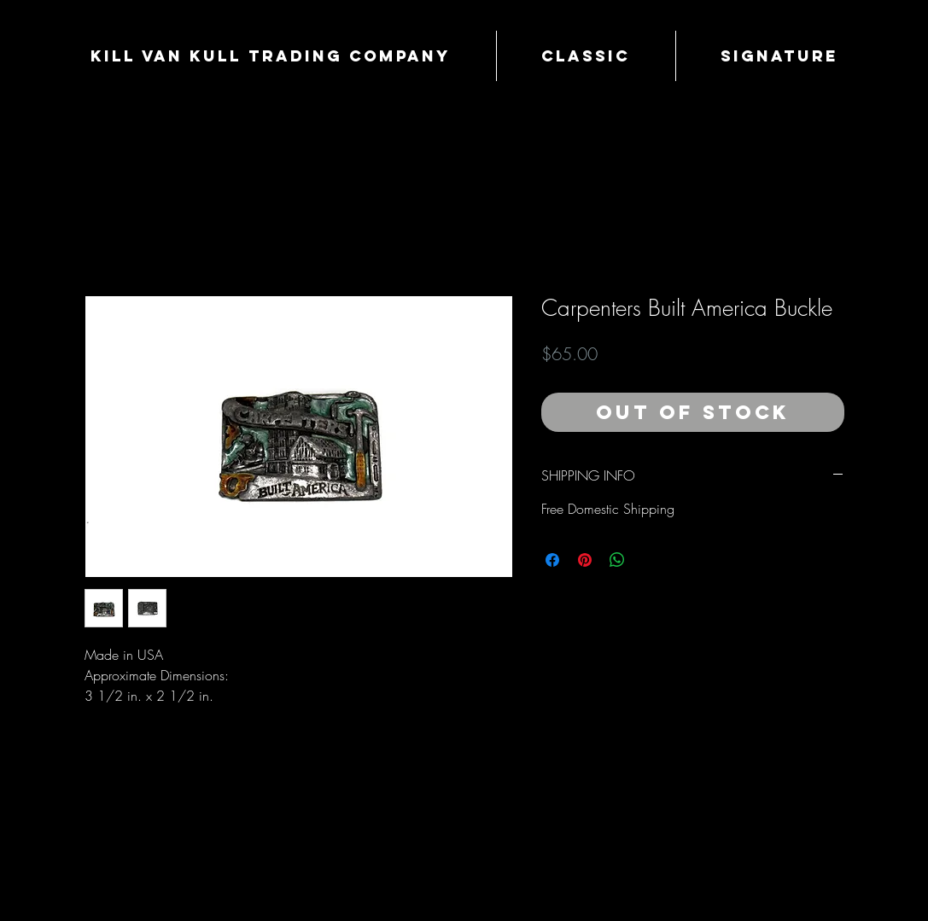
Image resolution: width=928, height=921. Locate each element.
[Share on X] (649, 560)
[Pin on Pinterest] (585, 560)
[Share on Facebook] (552, 560)
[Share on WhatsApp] (617, 560)
